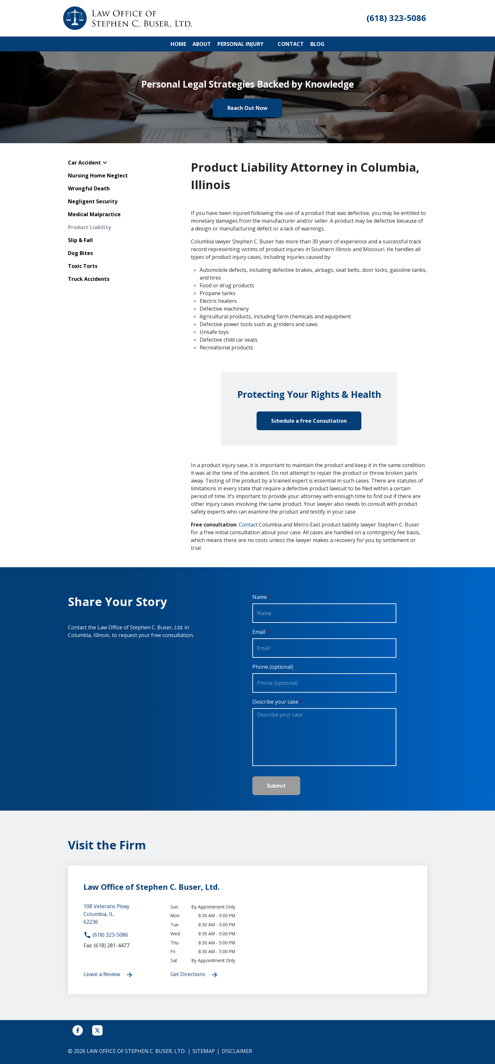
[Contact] (291, 44)
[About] (201, 44)
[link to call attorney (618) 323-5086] (396, 18)
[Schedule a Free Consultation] (309, 420)
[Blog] (317, 44)
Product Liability (89, 227)
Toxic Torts (82, 266)
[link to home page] (127, 17)
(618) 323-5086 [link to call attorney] (105, 934)
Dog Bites (80, 253)
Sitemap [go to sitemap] (203, 1051)
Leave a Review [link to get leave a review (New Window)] (108, 975)
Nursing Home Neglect (98, 175)
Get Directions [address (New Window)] (194, 975)
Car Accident (84, 162)
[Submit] (276, 785)
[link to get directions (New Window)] (122, 916)
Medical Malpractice (94, 214)
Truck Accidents (88, 278)
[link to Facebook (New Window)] (77, 1030)
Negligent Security (92, 201)
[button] (267, 44)
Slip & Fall (80, 240)
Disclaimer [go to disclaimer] (237, 1051)
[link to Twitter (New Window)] (97, 1030)
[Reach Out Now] (247, 108)
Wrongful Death (89, 188)
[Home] (178, 44)
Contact (248, 524)
